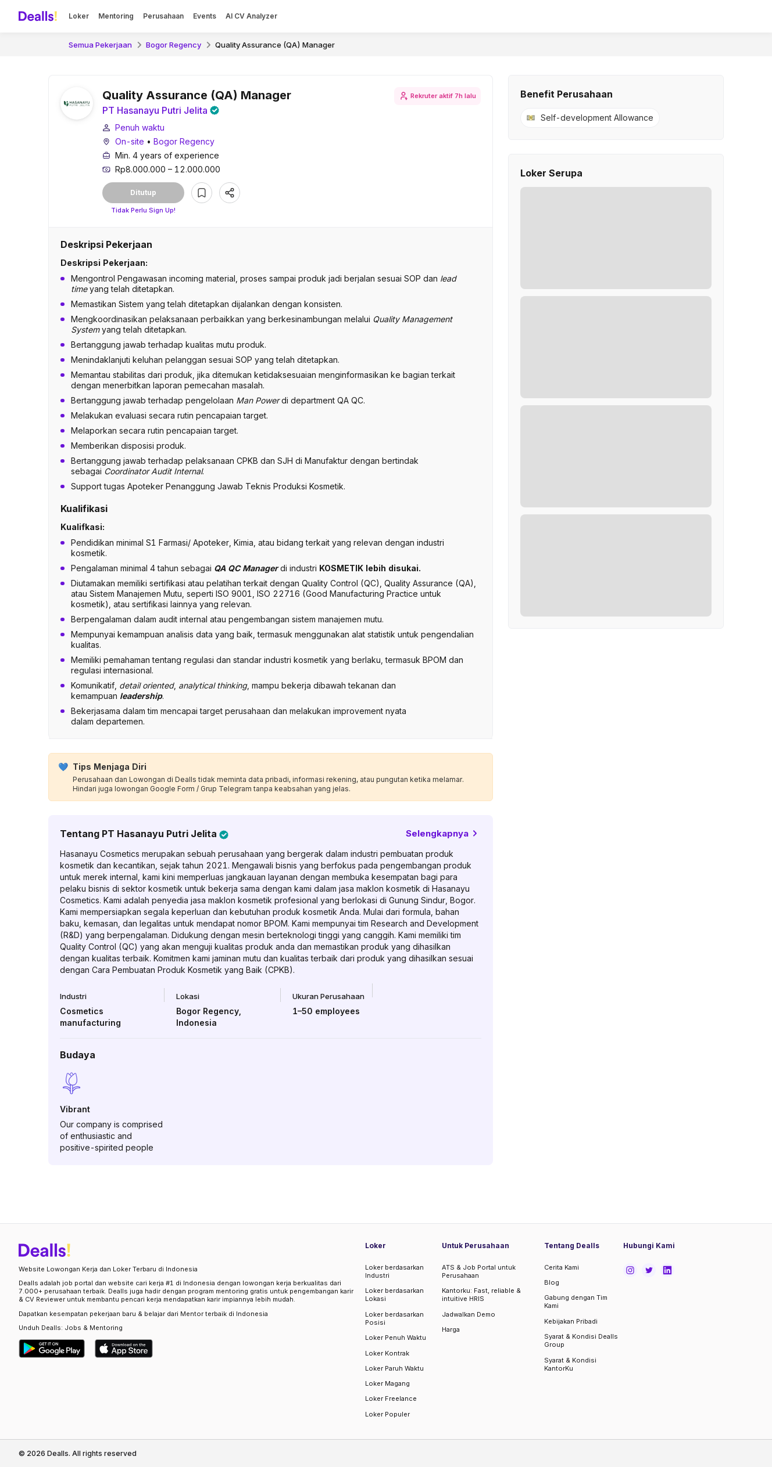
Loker (79, 16)
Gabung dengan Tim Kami (575, 1301)
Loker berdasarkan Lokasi (394, 1294)
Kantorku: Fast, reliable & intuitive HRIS (481, 1294)
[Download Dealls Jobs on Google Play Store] (52, 1348)
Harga (451, 1329)
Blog (551, 1282)
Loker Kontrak (387, 1353)
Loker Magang (387, 1383)
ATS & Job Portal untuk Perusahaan (479, 1271)
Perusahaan (163, 16)
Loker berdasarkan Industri (394, 1271)
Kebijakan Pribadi (571, 1321)
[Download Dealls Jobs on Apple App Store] (124, 1348)
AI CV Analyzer (251, 16)
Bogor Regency (173, 44)
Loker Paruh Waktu (394, 1368)
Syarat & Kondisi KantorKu (570, 1364)
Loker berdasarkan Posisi (394, 1318)
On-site (129, 141)
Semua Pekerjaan (100, 44)
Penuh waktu (140, 127)
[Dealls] (39, 16)
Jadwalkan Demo (468, 1314)
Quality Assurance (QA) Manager (275, 44)
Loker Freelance (391, 1398)
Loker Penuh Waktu (395, 1337)
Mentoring (116, 16)
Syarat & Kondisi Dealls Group (581, 1340)
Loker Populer (387, 1414)
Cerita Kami (561, 1267)
